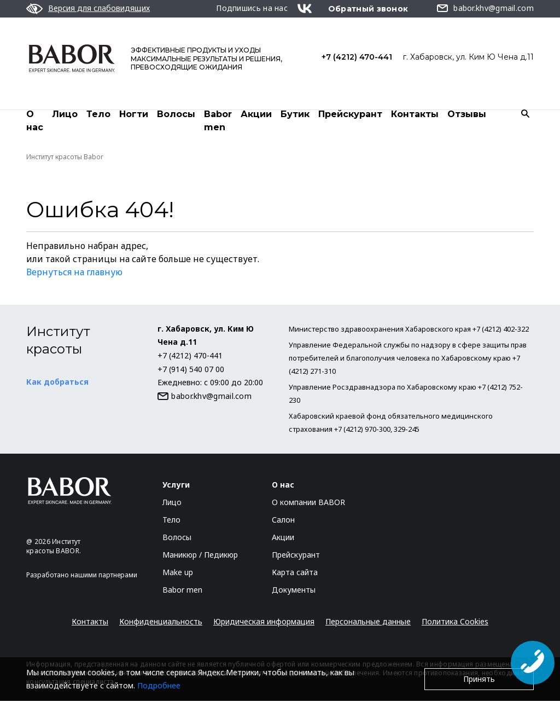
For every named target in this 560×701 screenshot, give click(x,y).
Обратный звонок (368, 9)
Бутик (295, 114)
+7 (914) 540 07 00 (191, 369)
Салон (283, 520)
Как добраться (57, 382)
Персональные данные (368, 622)
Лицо (65, 114)
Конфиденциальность (160, 622)
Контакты (415, 114)
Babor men (218, 120)
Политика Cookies (455, 622)
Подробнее (158, 685)
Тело (98, 114)
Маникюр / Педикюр (200, 555)
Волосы (176, 114)
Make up (177, 572)
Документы (294, 590)
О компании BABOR (308, 502)
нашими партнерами (104, 575)
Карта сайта (295, 572)
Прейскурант (350, 114)
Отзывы (466, 114)
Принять (479, 679)
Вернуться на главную (74, 273)
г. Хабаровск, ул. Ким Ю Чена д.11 (468, 57)
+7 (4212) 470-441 (357, 57)
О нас (34, 120)
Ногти (133, 114)
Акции (256, 114)
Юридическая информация (263, 622)
